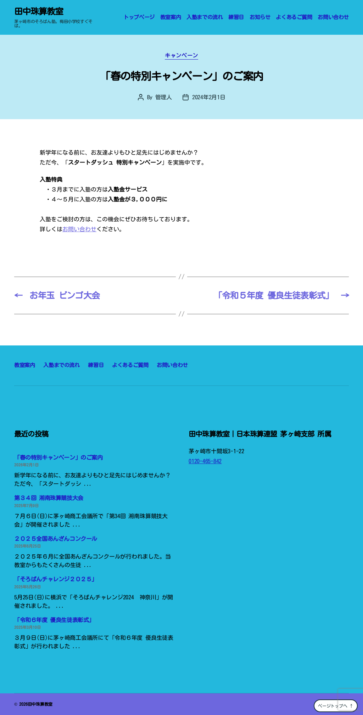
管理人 (163, 97)
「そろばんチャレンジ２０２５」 (55, 579)
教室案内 (170, 17)
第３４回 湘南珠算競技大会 (48, 498)
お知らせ (260, 17)
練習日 (236, 17)
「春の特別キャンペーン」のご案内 (58, 457)
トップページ (139, 17)
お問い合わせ (333, 17)
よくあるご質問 (294, 17)
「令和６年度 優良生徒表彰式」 (54, 620)
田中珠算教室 (38, 11)
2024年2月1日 (208, 97)
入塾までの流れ (204, 17)
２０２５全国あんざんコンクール (55, 539)
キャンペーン (181, 55)
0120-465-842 (205, 461)
